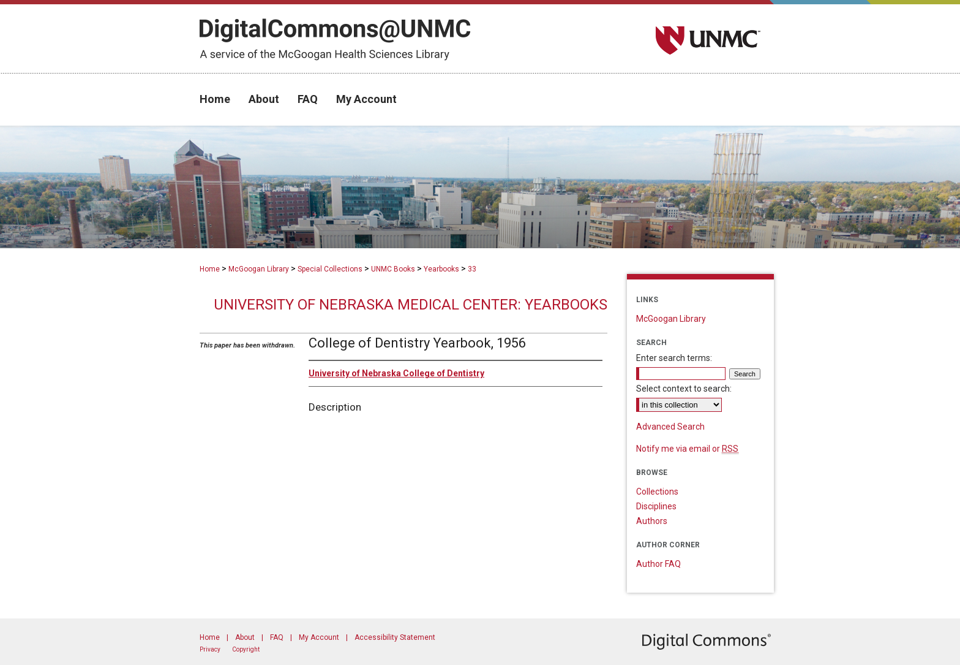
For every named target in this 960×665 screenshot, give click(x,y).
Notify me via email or (687, 449)
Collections (657, 491)
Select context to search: (684, 388)
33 (472, 269)
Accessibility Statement (394, 637)
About (245, 637)
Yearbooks (441, 269)
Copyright (246, 649)
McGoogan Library (258, 269)
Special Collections (330, 269)
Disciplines (656, 506)
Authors (651, 521)
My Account (319, 637)
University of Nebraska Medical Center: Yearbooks (410, 304)
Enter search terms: (674, 358)
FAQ (276, 637)
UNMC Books (393, 269)
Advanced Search (670, 426)
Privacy (210, 649)
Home (210, 269)
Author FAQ (658, 564)
